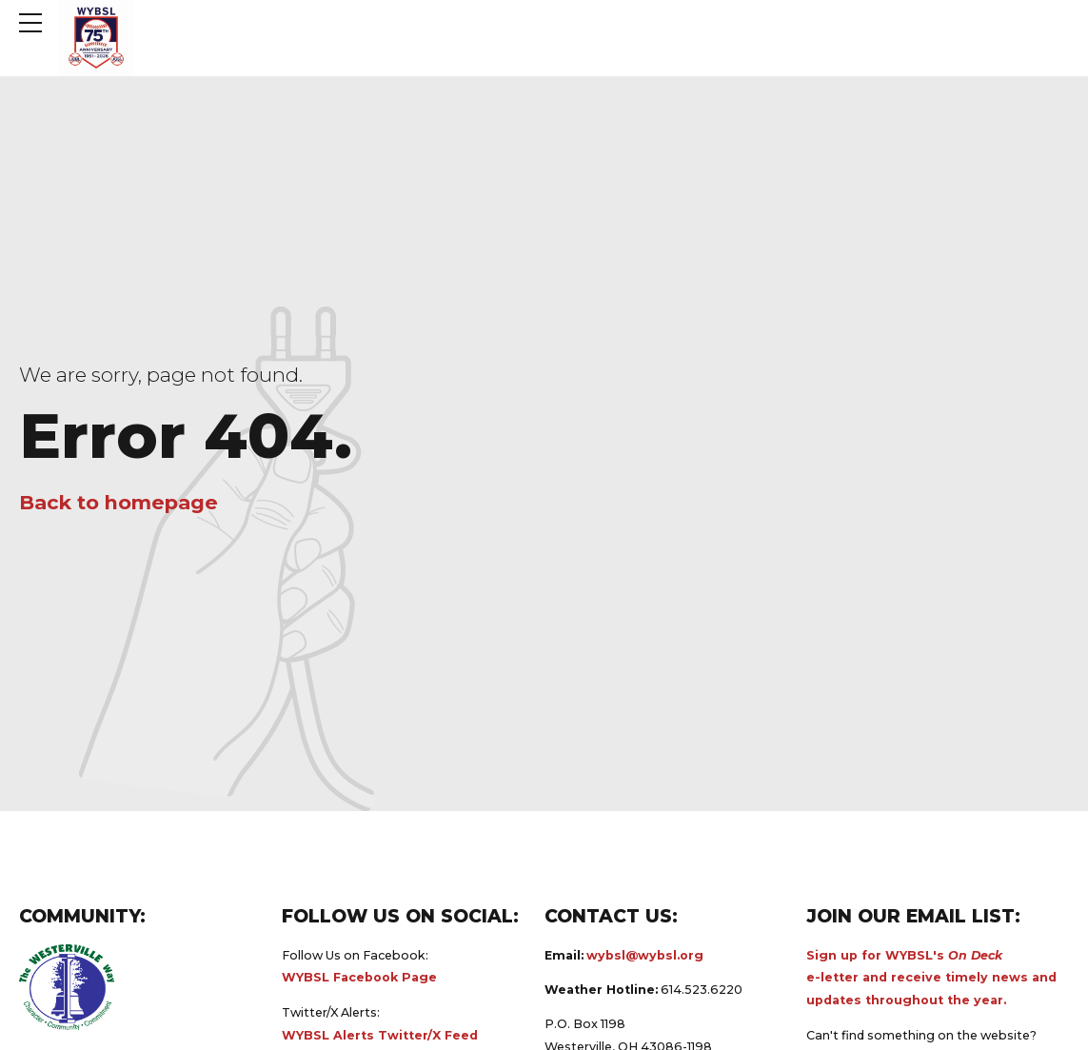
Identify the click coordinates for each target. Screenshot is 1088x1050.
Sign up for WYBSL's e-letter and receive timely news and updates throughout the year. (931, 978)
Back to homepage (118, 502)
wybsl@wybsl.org (644, 955)
